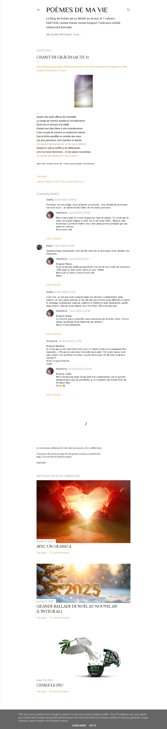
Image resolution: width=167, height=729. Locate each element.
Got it (92, 725)
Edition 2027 (52, 181)
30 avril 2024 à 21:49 (80, 368)
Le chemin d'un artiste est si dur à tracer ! (57, 156)
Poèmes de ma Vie (77, 10)
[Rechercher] (128, 9)
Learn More (79, 725)
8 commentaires (59, 691)
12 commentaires (59, 552)
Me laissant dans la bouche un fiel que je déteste (61, 144)
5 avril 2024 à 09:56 (79, 212)
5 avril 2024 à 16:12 (79, 258)
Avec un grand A (54, 546)
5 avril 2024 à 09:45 (65, 199)
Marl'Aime (61, 212)
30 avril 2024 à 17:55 (70, 341)
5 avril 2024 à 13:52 (64, 245)
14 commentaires (59, 617)
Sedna (49, 199)
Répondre (53, 238)
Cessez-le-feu (50, 685)
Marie (49, 245)
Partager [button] (42, 176)
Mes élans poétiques (59, 34)
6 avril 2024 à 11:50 (65, 292)
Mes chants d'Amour (72, 181)
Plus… (78, 34)
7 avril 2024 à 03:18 (79, 311)
